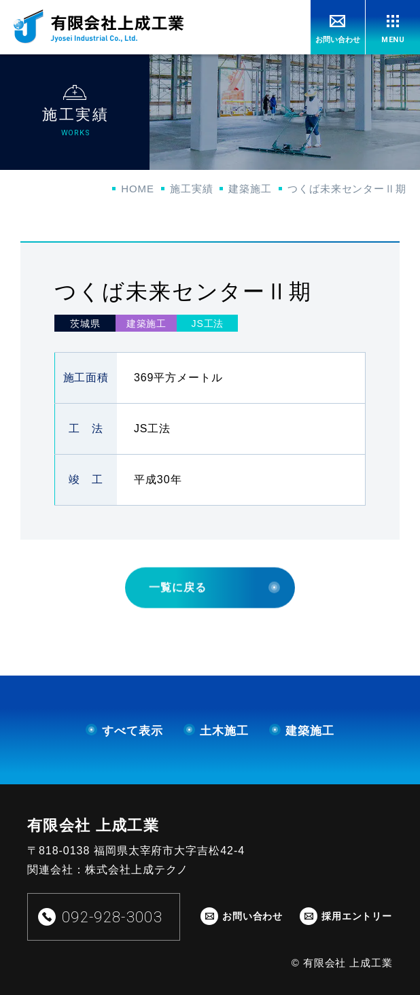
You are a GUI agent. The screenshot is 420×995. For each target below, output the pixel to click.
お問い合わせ (337, 39)
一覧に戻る (214, 613)
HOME (137, 189)
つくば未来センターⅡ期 (346, 189)
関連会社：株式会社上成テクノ (107, 869)
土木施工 (216, 731)
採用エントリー (356, 916)
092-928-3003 (112, 917)
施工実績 (191, 189)
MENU (393, 39)
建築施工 (250, 189)
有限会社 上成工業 (93, 825)
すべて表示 (124, 731)
